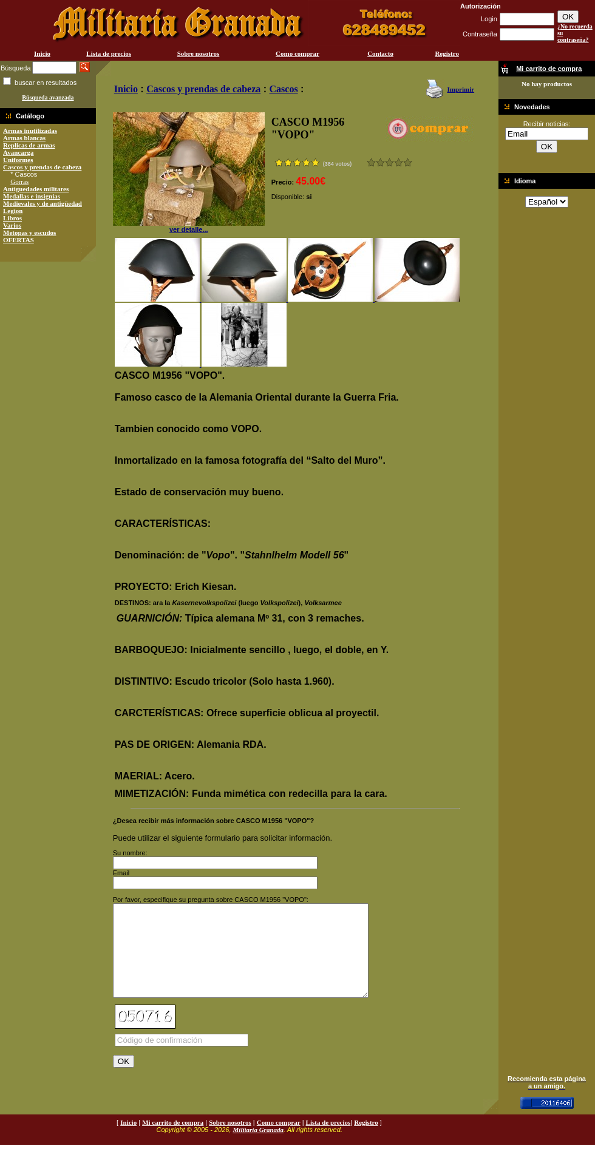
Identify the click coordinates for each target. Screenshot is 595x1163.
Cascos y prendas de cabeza (42, 167)
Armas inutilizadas (30, 130)
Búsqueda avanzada (47, 97)
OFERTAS (18, 239)
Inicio (42, 53)
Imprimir (460, 89)
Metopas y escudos (29, 232)
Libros (12, 218)
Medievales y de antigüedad (42, 203)
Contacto (380, 53)
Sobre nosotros (198, 53)
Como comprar (297, 53)
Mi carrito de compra (172, 1140)
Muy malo (371, 162)
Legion (12, 210)
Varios (12, 225)
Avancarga (18, 152)
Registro (447, 53)
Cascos (284, 89)
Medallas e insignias (31, 196)
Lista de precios (108, 53)
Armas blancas (24, 137)
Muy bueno (398, 162)
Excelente (407, 162)
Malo (380, 162)
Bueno (389, 162)
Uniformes (18, 159)
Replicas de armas (29, 145)
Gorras (19, 181)
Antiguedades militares (36, 188)
